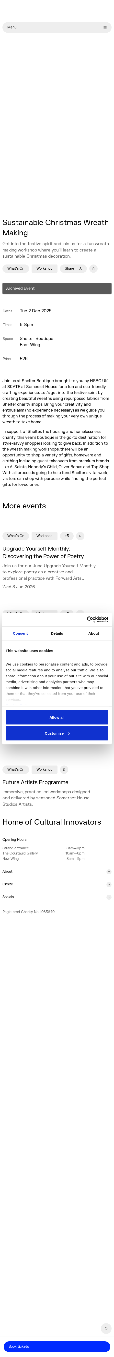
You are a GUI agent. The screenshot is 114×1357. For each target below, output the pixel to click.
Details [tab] (57, 633)
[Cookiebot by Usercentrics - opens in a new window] (87, 619)
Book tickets (19, 1346)
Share (73, 268)
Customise (57, 733)
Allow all (57, 717)
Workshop (44, 268)
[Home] (57, 11)
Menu (57, 27)
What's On (15, 268)
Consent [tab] (20, 633)
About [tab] (93, 633)
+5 (67, 536)
